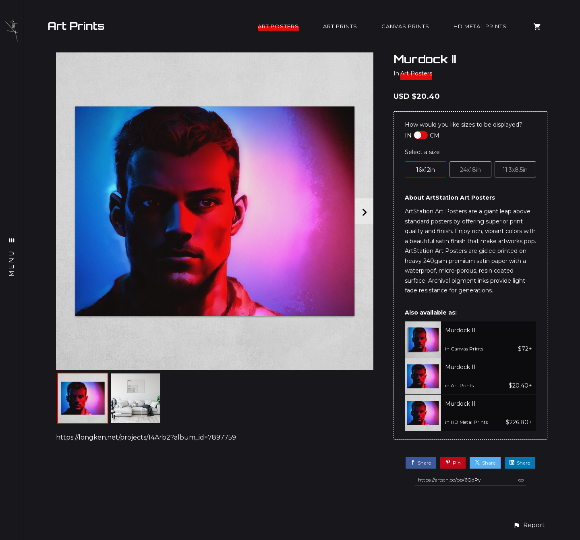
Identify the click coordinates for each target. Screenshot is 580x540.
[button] (529, 525)
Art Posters (278, 26)
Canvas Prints (405, 26)
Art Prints (76, 25)
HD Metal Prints (480, 26)
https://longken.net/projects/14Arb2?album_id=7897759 (146, 437)
